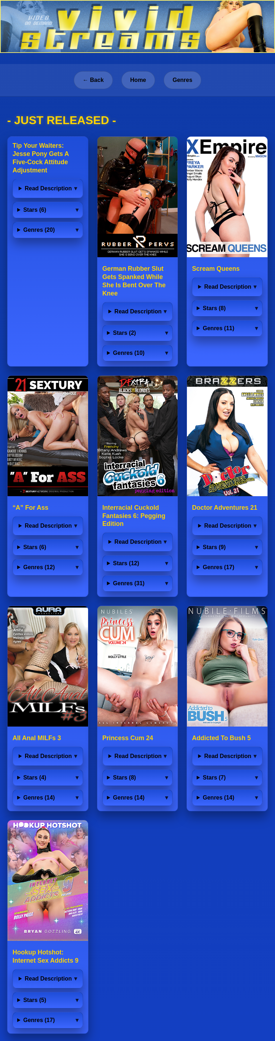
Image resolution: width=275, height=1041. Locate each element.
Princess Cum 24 (127, 738)
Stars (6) (34, 210)
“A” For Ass (30, 507)
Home (138, 80)
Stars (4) (34, 777)
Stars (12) (126, 563)
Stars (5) (34, 1000)
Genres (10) (129, 353)
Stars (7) (214, 777)
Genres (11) (218, 328)
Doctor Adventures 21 (224, 507)
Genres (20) (39, 230)
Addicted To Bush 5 (221, 738)
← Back (93, 80)
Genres (182, 80)
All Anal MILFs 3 (37, 738)
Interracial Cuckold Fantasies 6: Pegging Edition (133, 516)
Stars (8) (214, 308)
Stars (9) (214, 547)
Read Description (48, 188)
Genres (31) (129, 583)
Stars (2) (124, 333)
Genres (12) (39, 567)
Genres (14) (39, 798)
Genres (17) (218, 567)
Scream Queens (216, 268)
